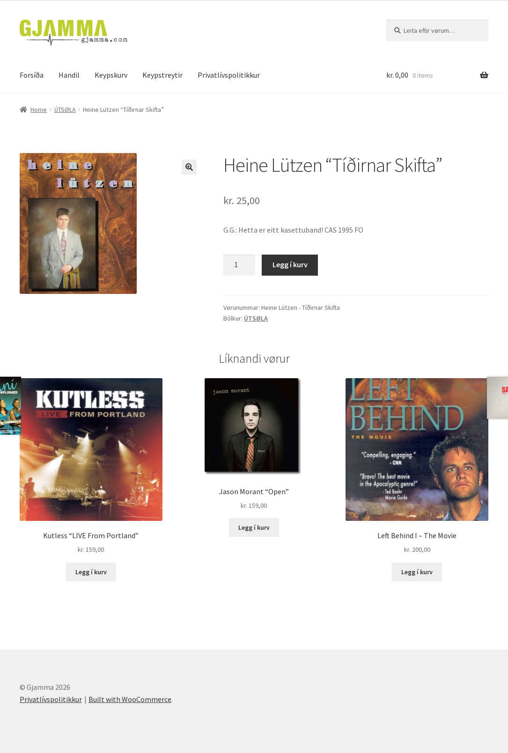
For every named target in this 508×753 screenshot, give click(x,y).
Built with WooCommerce (129, 699)
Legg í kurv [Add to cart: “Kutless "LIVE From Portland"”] (91, 572)
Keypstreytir (162, 75)
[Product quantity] (239, 265)
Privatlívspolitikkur (229, 75)
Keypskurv (111, 75)
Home (38, 109)
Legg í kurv (290, 264)
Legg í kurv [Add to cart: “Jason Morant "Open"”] (254, 527)
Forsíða (32, 75)
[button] (189, 167)
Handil (69, 75)
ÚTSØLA (65, 109)
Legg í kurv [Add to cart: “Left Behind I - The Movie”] (417, 572)
